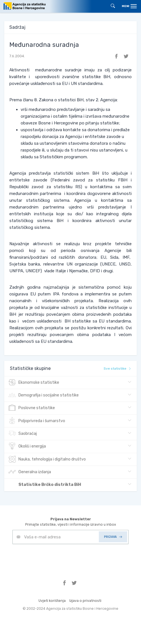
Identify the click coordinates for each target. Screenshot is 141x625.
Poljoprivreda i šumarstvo (36, 421)
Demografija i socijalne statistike (43, 395)
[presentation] (55, 558)
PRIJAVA (113, 537)
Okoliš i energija (27, 446)
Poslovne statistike (31, 408)
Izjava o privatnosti (85, 600)
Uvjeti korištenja (52, 600)
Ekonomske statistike (33, 382)
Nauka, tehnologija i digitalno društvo (47, 459)
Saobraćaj (22, 433)
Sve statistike (117, 368)
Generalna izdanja (29, 472)
